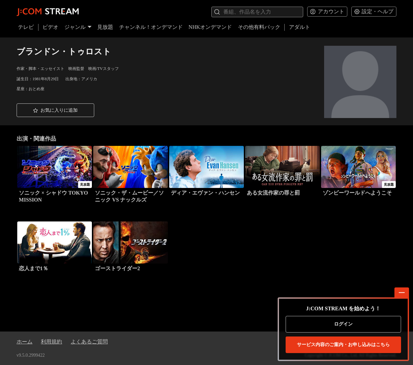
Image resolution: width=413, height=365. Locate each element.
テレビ (26, 27)
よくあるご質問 (89, 341)
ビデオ (50, 27)
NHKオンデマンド (210, 27)
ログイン (343, 324)
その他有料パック (259, 27)
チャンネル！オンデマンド (151, 27)
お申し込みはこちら (343, 345)
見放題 (105, 27)
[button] (55, 110)
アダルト (299, 27)
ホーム (25, 341)
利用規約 (51, 341)
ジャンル (78, 27)
